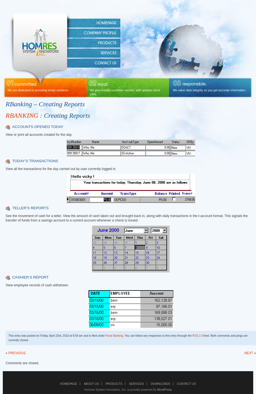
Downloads (160, 383)
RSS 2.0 (197, 335)
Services (136, 383)
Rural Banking (114, 335)
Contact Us (186, 383)
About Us (91, 383)
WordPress (164, 389)
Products (114, 383)
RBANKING (22, 115)
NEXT (248, 353)
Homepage (68, 383)
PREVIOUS (17, 353)
